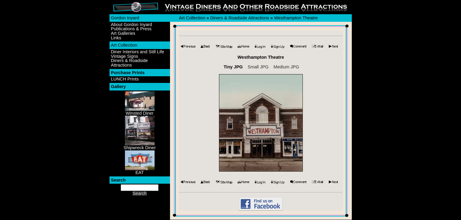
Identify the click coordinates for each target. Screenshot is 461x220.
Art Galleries (123, 33)
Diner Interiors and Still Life (137, 52)
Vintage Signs (124, 56)
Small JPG (258, 66)
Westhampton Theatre (296, 17)
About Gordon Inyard (131, 24)
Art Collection (124, 45)
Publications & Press (131, 29)
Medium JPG (286, 66)
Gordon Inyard (125, 17)
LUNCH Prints (125, 79)
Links (116, 38)
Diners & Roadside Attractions (129, 62)
